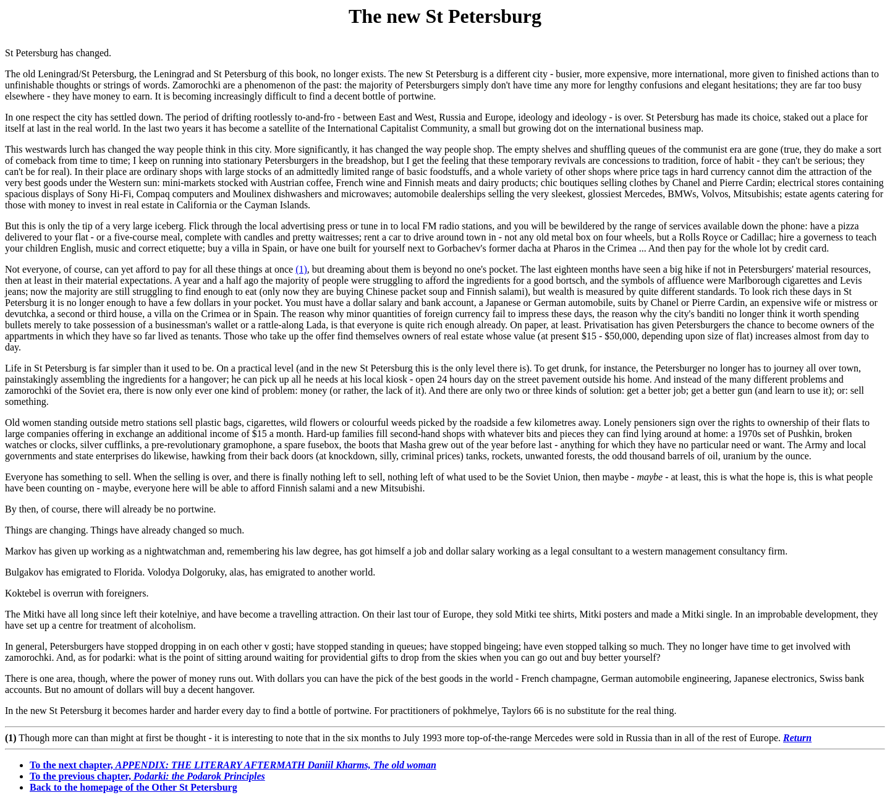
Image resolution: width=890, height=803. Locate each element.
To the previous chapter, (147, 776)
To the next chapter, (233, 765)
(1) (301, 269)
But (12, 226)
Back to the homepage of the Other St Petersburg (133, 787)
